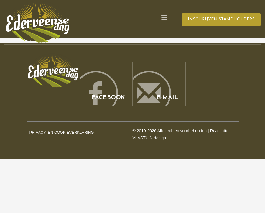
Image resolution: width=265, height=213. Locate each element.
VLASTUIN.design (149, 137)
